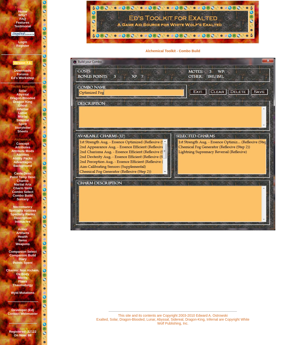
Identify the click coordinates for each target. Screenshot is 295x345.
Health (23, 236)
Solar (23, 91)
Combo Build (23, 195)
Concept (22, 143)
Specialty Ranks (22, 214)
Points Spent (22, 263)
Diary (23, 259)
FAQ (22, 19)
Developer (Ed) (22, 310)
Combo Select (22, 192)
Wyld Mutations (22, 293)
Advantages (23, 162)
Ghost (23, 105)
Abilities (22, 155)
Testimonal (22, 26)
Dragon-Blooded (22, 98)
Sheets (22, 131)
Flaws (22, 281)
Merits (22, 278)
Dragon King (22, 102)
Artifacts (22, 233)
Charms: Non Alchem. (22, 270)
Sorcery (23, 199)
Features (22, 22)
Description (23, 218)
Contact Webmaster (23, 313)
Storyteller (22, 127)
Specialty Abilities (22, 210)
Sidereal (22, 120)
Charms (23, 181)
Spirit (23, 124)
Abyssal (22, 94)
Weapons (23, 244)
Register (22, 45)
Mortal (23, 116)
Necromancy (22, 207)
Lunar (22, 113)
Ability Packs (23, 158)
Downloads (22, 70)
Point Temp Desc (23, 177)
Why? (22, 15)
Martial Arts (22, 184)
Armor (23, 229)
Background (22, 166)
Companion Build (23, 255)
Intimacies (23, 221)
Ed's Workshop (22, 78)
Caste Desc (22, 173)
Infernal (23, 109)
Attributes (22, 147)
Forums (23, 74)
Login (22, 42)
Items (22, 240)
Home (22, 11)
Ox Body (22, 274)
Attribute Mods (22, 151)
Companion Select (23, 251)
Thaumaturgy (23, 285)
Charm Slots (22, 188)
